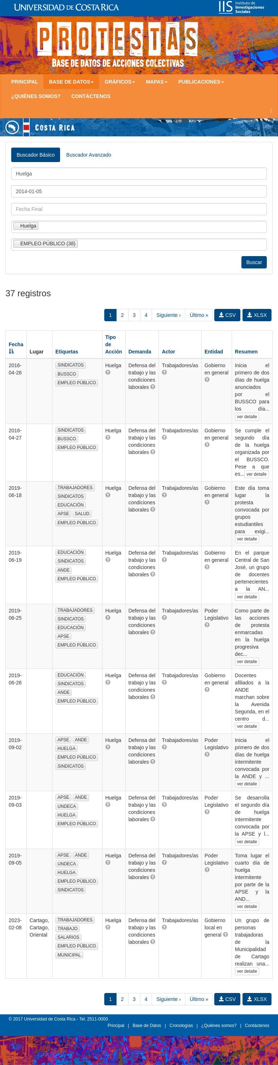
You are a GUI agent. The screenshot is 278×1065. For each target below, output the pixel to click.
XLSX (257, 315)
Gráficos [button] (120, 82)
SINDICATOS (71, 365)
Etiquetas (66, 352)
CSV (227, 315)
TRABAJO (67, 928)
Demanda (140, 352)
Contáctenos (90, 96)
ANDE (64, 570)
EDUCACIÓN (71, 505)
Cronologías (181, 1025)
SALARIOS (68, 937)
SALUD (82, 513)
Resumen (246, 352)
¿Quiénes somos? (35, 96)
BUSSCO (67, 374)
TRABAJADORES (75, 487)
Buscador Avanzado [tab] (88, 155)
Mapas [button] (157, 82)
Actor (168, 352)
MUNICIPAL (69, 955)
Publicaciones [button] (201, 82)
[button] (107, 372)
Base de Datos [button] (71, 82)
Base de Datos (146, 1025)
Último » (199, 315)
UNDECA (67, 806)
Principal (24, 82)
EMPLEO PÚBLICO (77, 382)
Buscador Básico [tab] (36, 155)
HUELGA (66, 748)
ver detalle (247, 416)
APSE (63, 513)
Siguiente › (168, 315)
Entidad (214, 352)
